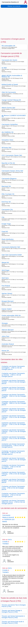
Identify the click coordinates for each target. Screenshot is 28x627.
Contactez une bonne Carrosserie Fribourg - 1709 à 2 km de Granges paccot (14, 431)
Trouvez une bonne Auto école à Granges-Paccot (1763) (13, 622)
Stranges (5, 323)
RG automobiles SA (8, 45)
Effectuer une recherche (14, 6)
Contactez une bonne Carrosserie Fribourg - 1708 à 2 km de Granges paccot (14, 410)
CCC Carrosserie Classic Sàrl (12, 155)
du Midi (4, 67)
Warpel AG (5, 262)
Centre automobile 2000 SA (11, 315)
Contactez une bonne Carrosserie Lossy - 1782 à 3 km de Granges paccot (13, 488)
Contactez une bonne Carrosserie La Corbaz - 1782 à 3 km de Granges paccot (13, 466)
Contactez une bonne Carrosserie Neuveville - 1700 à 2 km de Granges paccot (13, 452)
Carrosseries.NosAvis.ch (10, 2)
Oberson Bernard (7, 329)
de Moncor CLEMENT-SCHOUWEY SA (14, 116)
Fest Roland (6, 285)
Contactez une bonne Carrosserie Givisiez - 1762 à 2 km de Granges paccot (13, 382)
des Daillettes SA (7, 132)
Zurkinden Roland (8, 344)
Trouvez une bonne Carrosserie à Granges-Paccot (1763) (13, 616)
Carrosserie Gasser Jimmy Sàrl (12, 170)
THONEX (5, 544)
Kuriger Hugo (6, 223)
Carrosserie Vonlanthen (10, 124)
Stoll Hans (5, 278)
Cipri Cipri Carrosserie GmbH (12, 254)
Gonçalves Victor (7, 139)
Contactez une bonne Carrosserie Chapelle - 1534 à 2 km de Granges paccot (14, 396)
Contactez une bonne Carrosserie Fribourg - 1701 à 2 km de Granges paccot (14, 438)
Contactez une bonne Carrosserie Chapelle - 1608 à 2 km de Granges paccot (14, 403)
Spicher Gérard (7, 293)
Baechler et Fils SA (8, 163)
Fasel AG (5, 231)
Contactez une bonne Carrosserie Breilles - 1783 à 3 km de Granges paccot (13, 480)
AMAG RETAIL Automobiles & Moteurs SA (12, 76)
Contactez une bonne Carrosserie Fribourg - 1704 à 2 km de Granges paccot (14, 459)
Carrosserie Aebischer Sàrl (11, 247)
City (3, 217)
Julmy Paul (5, 336)
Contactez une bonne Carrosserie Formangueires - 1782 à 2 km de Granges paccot (13, 445)
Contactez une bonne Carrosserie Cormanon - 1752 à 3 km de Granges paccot (13, 495)
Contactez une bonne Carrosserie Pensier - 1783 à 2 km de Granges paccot (13, 389)
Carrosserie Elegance (9, 178)
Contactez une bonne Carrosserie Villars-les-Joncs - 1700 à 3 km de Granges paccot (13, 502)
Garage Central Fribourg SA (11, 100)
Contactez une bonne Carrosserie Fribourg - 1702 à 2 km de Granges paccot (14, 417)
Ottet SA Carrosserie (9, 92)
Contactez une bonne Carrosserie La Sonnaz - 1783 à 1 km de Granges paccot (13, 375)
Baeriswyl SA (6, 186)
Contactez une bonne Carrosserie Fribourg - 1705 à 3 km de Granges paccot (14, 473)
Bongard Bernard (7, 301)
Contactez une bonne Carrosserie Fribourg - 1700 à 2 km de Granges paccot (14, 424)
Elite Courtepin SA (8, 194)
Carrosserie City (7, 209)
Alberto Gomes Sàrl (8, 107)
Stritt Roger (5, 270)
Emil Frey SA (6, 201)
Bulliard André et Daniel (10, 84)
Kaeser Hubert (7, 309)
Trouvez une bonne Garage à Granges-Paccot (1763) (12, 611)
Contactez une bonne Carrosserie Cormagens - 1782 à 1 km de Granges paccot (13, 367)
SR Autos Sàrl (6, 147)
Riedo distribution (8, 239)
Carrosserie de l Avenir (9, 60)
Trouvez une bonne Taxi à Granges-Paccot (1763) (14, 605)
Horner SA (5, 350)
